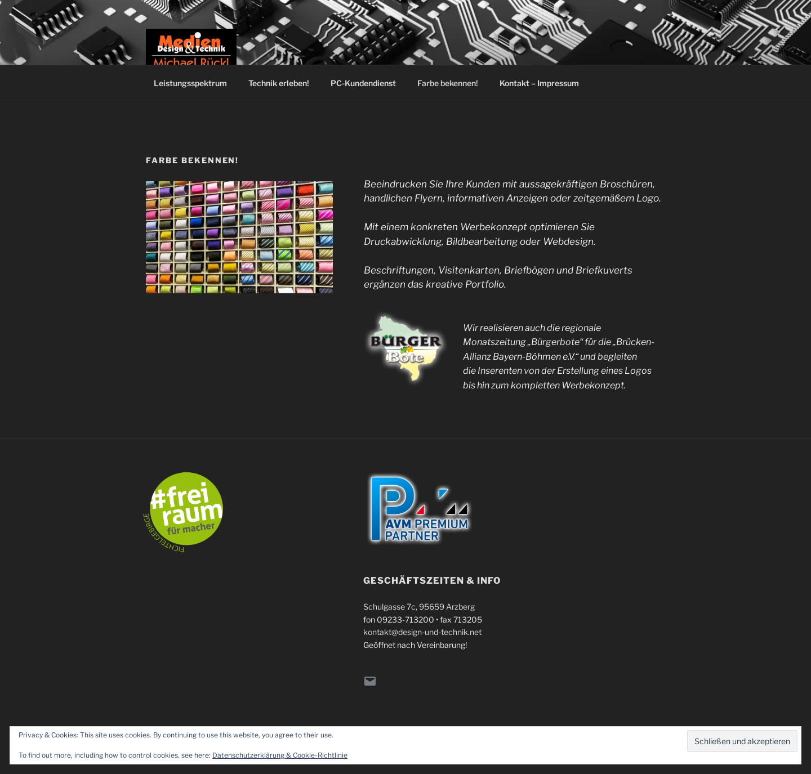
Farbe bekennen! (447, 83)
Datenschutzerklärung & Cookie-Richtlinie (279, 755)
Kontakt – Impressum (539, 83)
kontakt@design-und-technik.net (422, 632)
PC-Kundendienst (363, 83)
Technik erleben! (278, 83)
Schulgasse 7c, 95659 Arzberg (419, 606)
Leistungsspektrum (190, 83)
